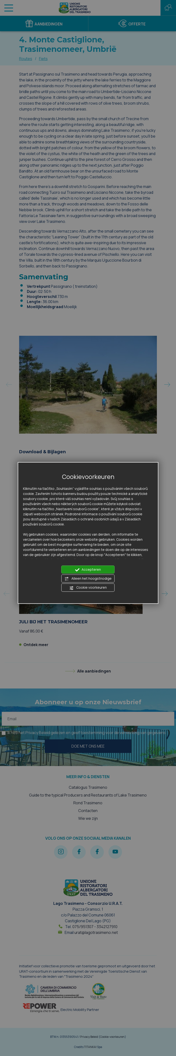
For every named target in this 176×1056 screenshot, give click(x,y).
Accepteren (88, 569)
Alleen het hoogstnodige (88, 578)
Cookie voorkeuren (88, 587)
